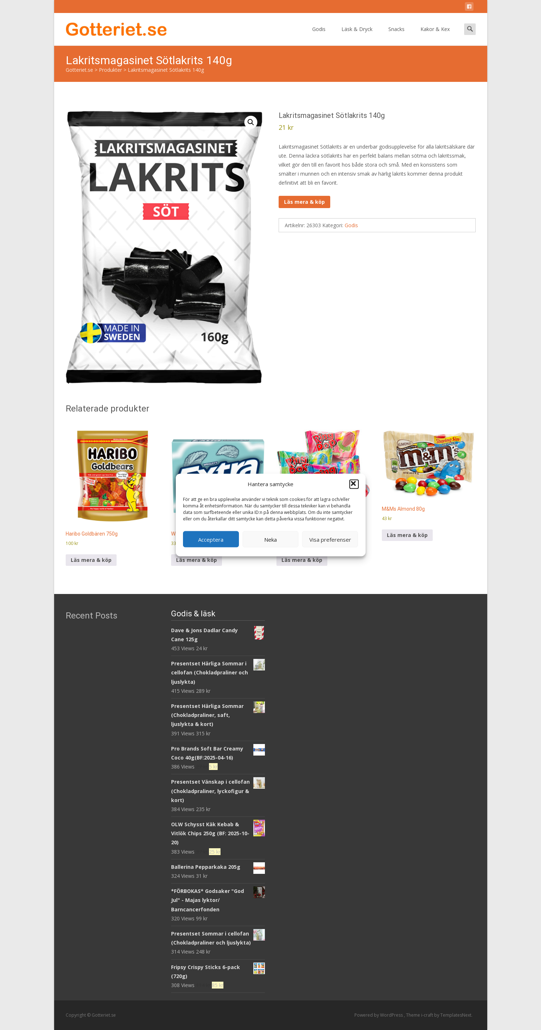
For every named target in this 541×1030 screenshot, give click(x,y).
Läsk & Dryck (356, 35)
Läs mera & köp (304, 201)
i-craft (427, 1015)
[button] (354, 484)
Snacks (396, 35)
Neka (270, 539)
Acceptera (210, 539)
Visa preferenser (330, 539)
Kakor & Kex (435, 35)
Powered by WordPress (379, 1015)
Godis (319, 35)
